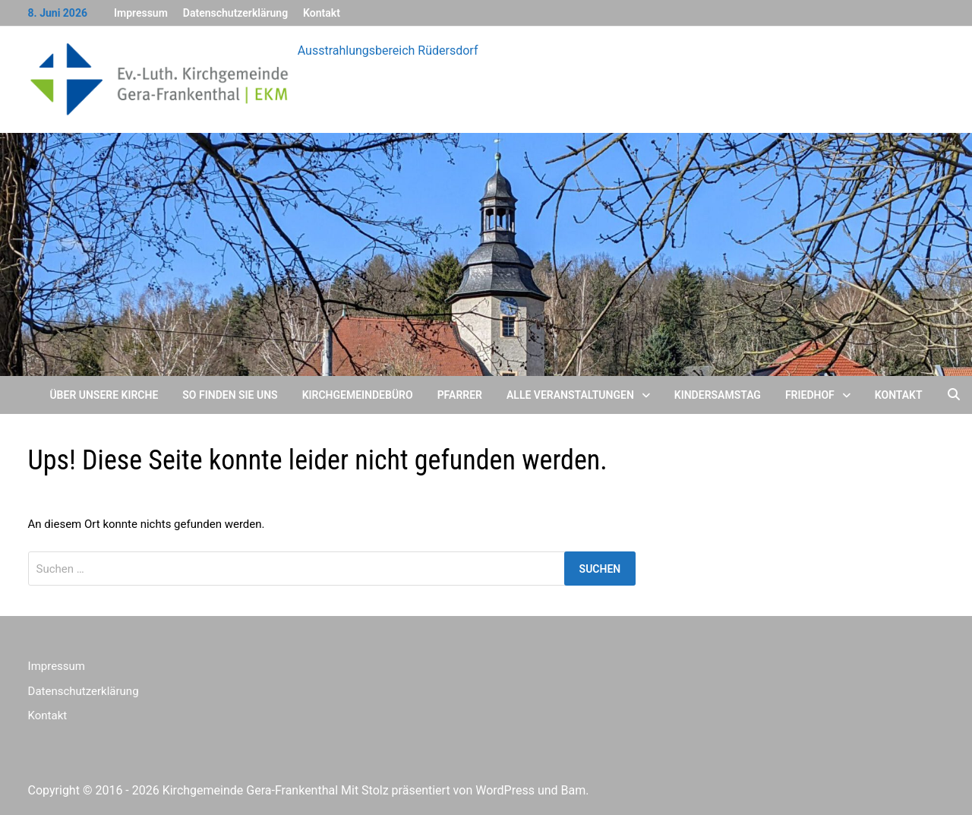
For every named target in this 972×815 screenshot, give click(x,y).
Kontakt (321, 13)
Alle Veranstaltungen (570, 395)
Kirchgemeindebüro (357, 395)
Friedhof (810, 395)
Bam (573, 790)
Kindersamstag (717, 395)
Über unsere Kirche (103, 395)
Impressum (141, 13)
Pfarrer (459, 395)
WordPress (505, 790)
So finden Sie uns (229, 395)
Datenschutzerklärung (235, 13)
